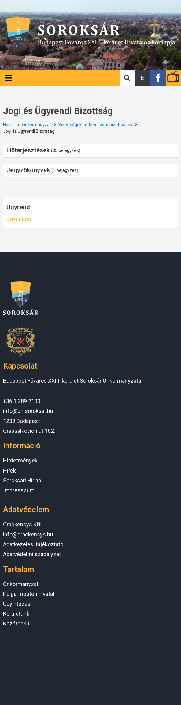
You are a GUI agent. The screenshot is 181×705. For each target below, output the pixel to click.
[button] (142, 78)
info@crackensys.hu (28, 534)
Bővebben (18, 219)
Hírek (9, 470)
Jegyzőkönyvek (28, 170)
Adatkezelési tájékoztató (33, 544)
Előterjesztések (28, 150)
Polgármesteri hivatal (28, 594)
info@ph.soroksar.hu (28, 411)
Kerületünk (16, 613)
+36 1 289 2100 (21, 401)
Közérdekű (16, 623)
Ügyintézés (17, 604)
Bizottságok (70, 124)
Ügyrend (18, 207)
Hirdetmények (20, 460)
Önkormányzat (36, 124)
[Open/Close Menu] (8, 77)
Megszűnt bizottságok (110, 124)
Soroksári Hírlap (22, 480)
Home (9, 124)
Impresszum (19, 490)
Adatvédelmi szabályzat (32, 554)
